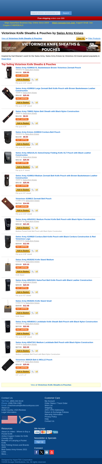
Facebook (36, 452)
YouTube (51, 452)
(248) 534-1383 (14, 403)
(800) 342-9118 (16, 401)
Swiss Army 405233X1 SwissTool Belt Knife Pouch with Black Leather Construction (54, 280)
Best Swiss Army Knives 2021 (14, 449)
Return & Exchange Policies (57, 412)
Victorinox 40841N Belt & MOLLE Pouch (34, 360)
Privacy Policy (51, 417)
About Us (5, 408)
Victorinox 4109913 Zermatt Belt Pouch (33, 198)
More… (4, 454)
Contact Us (7, 398)
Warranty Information (54, 414)
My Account (50, 401)
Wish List (49, 405)
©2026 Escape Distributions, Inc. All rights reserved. (23, 462)
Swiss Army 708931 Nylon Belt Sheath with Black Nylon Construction (47, 111)
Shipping (48, 408)
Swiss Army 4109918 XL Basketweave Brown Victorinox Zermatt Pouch (48, 68)
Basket (98, 4)
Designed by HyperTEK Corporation (16, 460)
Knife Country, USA (51, 5)
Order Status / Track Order (56, 403)
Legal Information (8, 412)
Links (3, 452)
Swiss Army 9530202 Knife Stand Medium (35, 259)
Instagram (46, 452)
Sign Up (39, 442)
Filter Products (94, 38)
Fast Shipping (22, 75)
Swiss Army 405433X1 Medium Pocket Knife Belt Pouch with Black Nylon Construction (55, 219)
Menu (3, 4)
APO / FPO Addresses (54, 410)
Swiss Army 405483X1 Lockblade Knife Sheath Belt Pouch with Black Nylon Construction (57, 322)
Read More (6, 59)
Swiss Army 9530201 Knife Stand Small (34, 301)
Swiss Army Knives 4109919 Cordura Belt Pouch (38, 132)
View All (80, 38)
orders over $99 (51, 18)
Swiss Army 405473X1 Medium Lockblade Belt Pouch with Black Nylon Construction (54, 342)
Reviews (13, 410)
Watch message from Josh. (63, 23)
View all (21, 38)
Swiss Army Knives (70, 33)
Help (47, 419)
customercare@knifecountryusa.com (23, 405)
